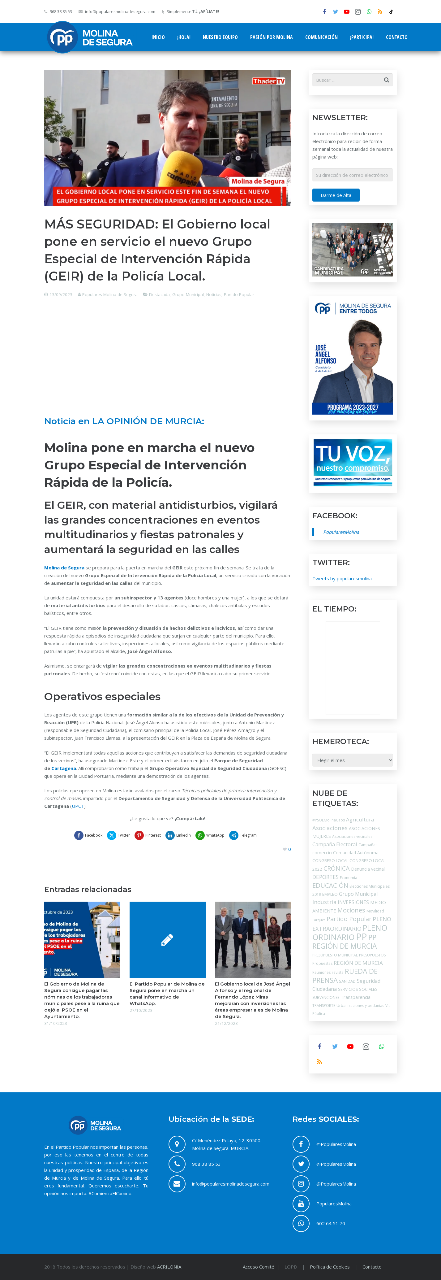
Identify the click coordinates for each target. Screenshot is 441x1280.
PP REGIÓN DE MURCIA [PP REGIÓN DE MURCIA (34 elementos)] (344, 941)
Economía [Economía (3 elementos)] (348, 877)
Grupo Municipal (188, 294)
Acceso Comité (259, 1267)
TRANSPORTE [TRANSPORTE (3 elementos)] (323, 1005)
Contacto (372, 1267)
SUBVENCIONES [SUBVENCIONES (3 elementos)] (325, 997)
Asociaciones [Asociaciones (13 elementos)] (330, 828)
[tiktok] (391, 11)
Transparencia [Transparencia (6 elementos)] (355, 997)
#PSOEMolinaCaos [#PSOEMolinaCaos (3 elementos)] (328, 820)
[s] (352, 79)
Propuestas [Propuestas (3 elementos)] (322, 963)
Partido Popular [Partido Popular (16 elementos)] (349, 919)
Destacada (159, 294)
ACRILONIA (169, 1267)
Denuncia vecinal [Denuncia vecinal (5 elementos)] (368, 869)
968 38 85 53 (61, 11)
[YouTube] (346, 11)
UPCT (78, 806)
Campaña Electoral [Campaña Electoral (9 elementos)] (334, 844)
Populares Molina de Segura (110, 294)
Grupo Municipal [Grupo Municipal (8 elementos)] (358, 893)
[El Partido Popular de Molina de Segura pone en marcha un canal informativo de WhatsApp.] (168, 940)
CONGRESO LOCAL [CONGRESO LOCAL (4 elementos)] (330, 860)
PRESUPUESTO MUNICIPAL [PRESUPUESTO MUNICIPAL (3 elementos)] (335, 955)
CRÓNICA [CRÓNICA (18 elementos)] (336, 868)
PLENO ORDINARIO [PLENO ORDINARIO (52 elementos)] (349, 932)
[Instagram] (357, 11)
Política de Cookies (330, 1267)
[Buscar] (386, 79)
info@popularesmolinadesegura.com (120, 11)
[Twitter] (335, 11)
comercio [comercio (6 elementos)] (322, 852)
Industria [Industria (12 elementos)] (324, 902)
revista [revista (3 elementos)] (338, 972)
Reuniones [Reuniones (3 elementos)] (321, 972)
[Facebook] (324, 11)
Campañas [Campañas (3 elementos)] (367, 844)
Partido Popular (239, 294)
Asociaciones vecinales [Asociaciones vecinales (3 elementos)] (352, 836)
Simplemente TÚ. (193, 11)
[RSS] (380, 11)
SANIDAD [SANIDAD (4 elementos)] (347, 981)
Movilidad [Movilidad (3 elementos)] (375, 911)
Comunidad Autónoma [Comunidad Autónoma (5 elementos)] (356, 853)
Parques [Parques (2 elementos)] (318, 920)
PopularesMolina (341, 532)
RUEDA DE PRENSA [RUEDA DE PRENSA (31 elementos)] (345, 975)
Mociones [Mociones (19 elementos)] (351, 910)
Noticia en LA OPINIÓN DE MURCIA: (124, 421)
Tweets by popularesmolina (342, 578)
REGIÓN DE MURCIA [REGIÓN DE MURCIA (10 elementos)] (358, 962)
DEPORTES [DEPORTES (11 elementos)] (325, 877)
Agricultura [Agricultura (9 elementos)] (360, 819)
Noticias (213, 294)
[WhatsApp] (369, 11)
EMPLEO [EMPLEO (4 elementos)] (330, 894)
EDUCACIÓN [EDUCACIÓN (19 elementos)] (330, 885)
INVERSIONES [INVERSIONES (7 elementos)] (353, 902)
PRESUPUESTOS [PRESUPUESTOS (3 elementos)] (372, 955)
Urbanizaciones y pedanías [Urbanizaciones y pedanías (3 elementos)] (360, 1005)
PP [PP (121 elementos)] (361, 936)
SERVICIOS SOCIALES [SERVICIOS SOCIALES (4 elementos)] (358, 989)
